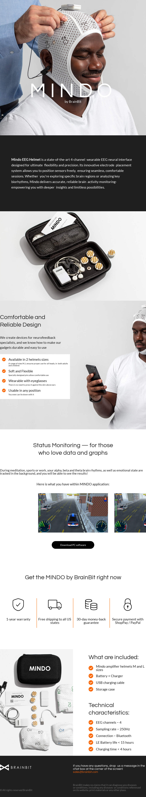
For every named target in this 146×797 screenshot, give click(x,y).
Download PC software (73, 544)
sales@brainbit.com (85, 772)
